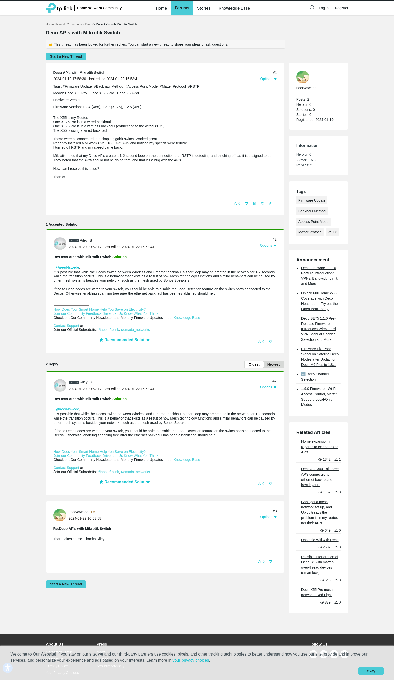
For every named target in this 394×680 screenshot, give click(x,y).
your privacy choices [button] (191, 660)
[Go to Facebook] (324, 623)
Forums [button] (182, 8)
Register (341, 8)
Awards (102, 628)
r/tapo (102, 330)
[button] (161, 7)
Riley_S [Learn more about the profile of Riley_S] (86, 240)
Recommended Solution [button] (125, 340)
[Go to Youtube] (313, 623)
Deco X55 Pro (76, 93)
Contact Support (66, 326)
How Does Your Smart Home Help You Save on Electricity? (100, 309)
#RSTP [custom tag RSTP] (193, 86)
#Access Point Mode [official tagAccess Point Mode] (142, 86)
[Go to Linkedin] (344, 623)
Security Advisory (110, 635)
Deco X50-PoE (128, 93)
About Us (54, 613)
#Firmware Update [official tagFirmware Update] (78, 86)
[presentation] (60, 243)
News (101, 621)
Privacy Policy (57, 635)
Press (102, 613)
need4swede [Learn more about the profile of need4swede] (78, 512)
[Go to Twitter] (334, 624)
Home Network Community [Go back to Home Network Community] (64, 24)
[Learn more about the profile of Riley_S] (61, 243)
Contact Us (55, 628)
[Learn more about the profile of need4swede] (61, 515)
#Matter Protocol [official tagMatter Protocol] (173, 86)
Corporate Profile (59, 621)
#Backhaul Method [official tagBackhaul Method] (109, 86)
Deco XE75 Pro (102, 93)
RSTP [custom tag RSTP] (332, 232)
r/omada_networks (135, 330)
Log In (324, 8)
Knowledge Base (187, 318)
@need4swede (67, 267)
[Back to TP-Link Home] (59, 7)
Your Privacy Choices (62, 641)
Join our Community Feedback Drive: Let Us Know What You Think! (106, 313)
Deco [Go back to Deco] (89, 24)
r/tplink (114, 330)
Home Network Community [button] (99, 8)
